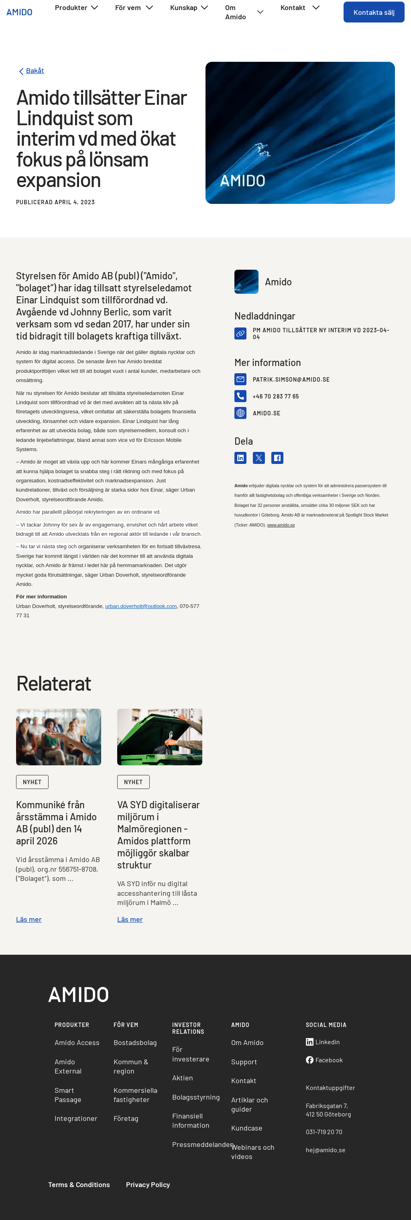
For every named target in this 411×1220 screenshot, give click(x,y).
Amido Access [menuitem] (77, 1042)
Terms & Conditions (79, 1184)
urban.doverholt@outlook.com (141, 606)
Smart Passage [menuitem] (68, 1095)
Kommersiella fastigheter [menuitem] (135, 1095)
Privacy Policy (148, 1184)
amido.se (267, 413)
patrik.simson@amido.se (291, 379)
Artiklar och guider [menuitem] (249, 1104)
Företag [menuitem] (126, 1118)
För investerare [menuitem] (191, 1054)
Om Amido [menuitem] (247, 1042)
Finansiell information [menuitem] (191, 1120)
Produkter (77, 7)
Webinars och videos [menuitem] (253, 1152)
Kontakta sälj (374, 12)
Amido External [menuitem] (68, 1066)
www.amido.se (281, 525)
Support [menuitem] (244, 1061)
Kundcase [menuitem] (246, 1127)
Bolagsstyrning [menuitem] (196, 1096)
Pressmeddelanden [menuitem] (198, 1144)
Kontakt (301, 7)
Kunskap (189, 7)
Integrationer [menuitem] (76, 1118)
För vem (134, 7)
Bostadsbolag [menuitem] (135, 1042)
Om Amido (244, 12)
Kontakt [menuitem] (243, 1080)
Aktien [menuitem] (182, 1077)
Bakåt (30, 72)
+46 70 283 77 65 (276, 396)
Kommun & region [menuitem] (131, 1066)
